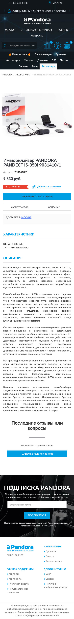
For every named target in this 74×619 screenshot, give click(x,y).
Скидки (50, 579)
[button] (57, 45)
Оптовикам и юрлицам (36, 30)
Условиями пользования (32, 526)
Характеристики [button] (20, 207)
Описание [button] (54, 207)
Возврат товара (54, 561)
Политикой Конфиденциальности (52, 523)
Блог (48, 574)
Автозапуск (13, 60)
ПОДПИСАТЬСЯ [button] (37, 515)
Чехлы (64, 60)
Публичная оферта (19, 584)
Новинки (63, 30)
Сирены (23, 66)
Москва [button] (26, 217)
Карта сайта (15, 579)
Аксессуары (48, 66)
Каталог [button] (9, 30)
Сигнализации (43, 54)
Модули (28, 60)
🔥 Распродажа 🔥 (19, 54)
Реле (35, 66)
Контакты (37, 36)
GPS (54, 60)
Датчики (42, 60)
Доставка (51, 551)
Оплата (50, 556)
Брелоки (61, 54)
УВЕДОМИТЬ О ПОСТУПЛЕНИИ (37, 196)
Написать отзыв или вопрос (37, 454)
